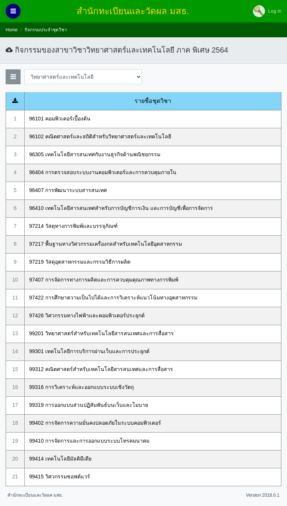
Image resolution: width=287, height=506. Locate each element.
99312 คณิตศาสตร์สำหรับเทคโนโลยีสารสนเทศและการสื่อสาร (101, 369)
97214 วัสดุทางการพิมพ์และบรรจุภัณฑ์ (73, 226)
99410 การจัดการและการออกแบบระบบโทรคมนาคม (89, 441)
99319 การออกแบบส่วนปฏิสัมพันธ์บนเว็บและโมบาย (88, 405)
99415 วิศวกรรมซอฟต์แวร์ (59, 477)
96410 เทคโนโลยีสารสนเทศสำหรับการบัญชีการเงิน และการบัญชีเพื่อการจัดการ (121, 208)
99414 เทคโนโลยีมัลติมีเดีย (60, 459)
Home (12, 29)
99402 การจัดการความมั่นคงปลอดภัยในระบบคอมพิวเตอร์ (95, 423)
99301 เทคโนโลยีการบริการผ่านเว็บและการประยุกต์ (89, 351)
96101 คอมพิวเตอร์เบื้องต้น (59, 119)
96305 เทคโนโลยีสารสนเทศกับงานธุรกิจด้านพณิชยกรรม (94, 154)
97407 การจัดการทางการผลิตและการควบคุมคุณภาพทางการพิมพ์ (103, 280)
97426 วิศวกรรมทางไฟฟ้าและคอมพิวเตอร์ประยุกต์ (87, 315)
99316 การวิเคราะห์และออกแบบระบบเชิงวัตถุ (81, 387)
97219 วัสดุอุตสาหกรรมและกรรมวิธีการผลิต (79, 262)
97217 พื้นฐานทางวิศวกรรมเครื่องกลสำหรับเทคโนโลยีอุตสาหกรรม (105, 244)
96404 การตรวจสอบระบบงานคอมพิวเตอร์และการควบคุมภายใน (102, 172)
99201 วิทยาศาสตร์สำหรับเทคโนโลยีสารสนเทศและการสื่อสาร (101, 333)
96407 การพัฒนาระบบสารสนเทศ (68, 190)
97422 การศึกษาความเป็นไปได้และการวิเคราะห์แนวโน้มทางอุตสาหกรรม (113, 298)
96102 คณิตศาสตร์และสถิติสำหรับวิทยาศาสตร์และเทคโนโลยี (100, 136)
